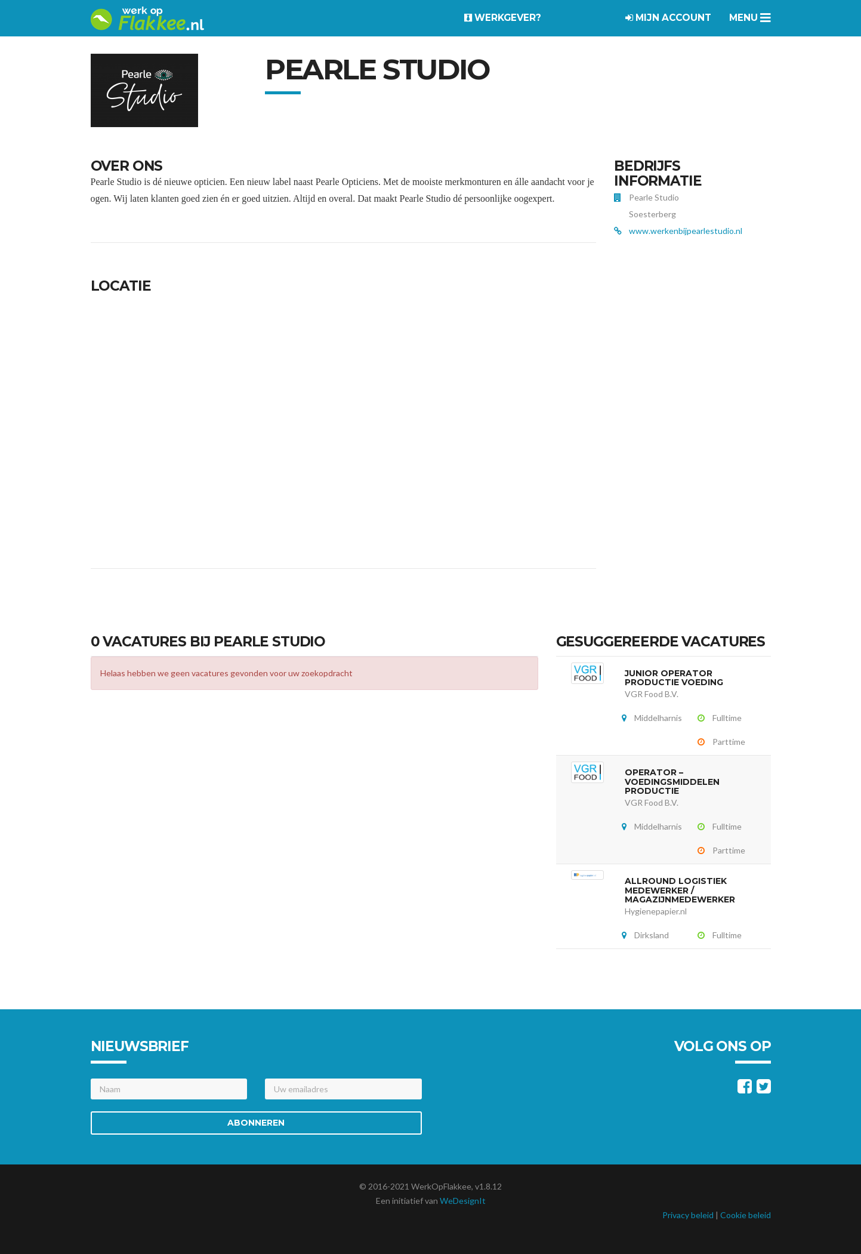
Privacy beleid (688, 1215)
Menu (750, 17)
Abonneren (256, 1122)
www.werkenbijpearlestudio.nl (685, 231)
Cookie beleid (745, 1215)
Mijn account (668, 17)
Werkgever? (502, 17)
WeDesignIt (463, 1201)
